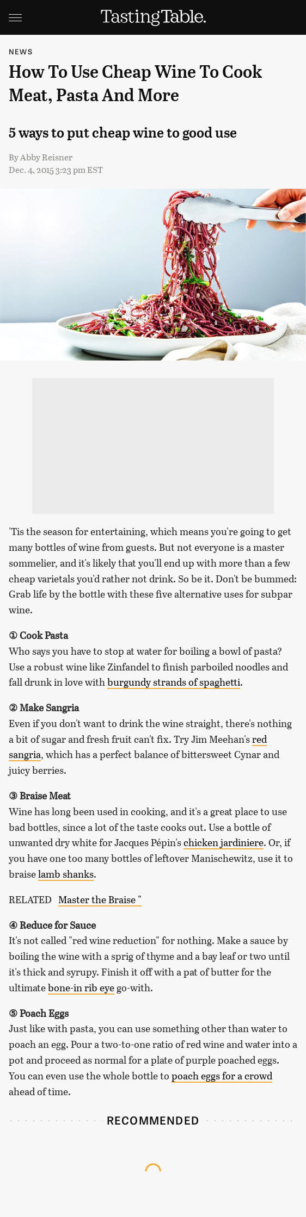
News (21, 51)
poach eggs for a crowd (222, 1076)
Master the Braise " (100, 899)
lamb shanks (66, 874)
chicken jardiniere (223, 842)
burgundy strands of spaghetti (173, 682)
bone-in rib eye (81, 987)
